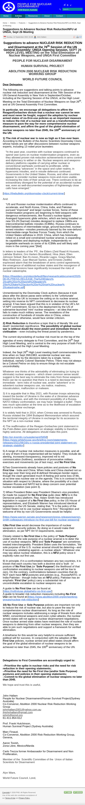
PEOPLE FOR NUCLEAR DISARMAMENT (34, 5)
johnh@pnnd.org (13, 715)
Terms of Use (10, 798)
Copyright (6, 792)
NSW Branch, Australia (27, 10)
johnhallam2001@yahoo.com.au (22, 709)
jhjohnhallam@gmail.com (18, 712)
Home (5, 23)
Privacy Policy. (24, 798)
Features (22, 23)
